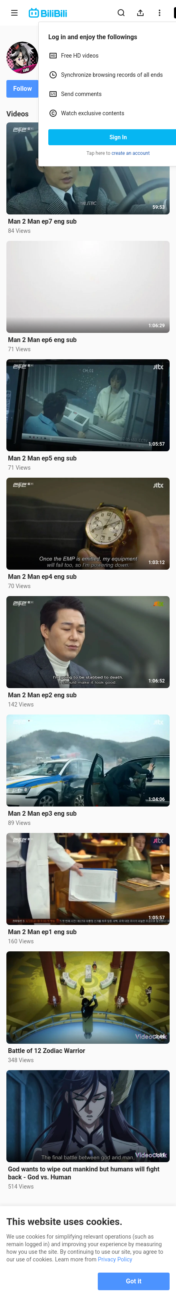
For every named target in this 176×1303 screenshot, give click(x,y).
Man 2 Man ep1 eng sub (42, 932)
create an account (131, 153)
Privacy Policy (115, 1259)
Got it (134, 1281)
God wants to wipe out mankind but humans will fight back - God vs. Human (84, 1173)
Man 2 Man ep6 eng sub (42, 340)
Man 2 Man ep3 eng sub (42, 813)
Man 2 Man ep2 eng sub (42, 695)
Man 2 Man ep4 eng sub (42, 576)
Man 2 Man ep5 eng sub (42, 458)
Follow (22, 88)
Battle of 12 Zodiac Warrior (46, 1051)
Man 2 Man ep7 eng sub (42, 221)
